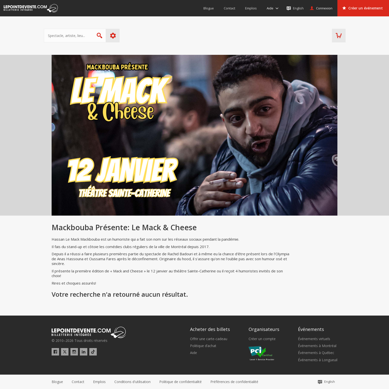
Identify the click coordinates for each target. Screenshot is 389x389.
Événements (311, 329)
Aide (193, 353)
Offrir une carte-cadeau (208, 339)
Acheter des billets (210, 329)
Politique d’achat (203, 346)
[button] (234, 382)
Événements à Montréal (317, 346)
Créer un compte (262, 339)
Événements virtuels (314, 339)
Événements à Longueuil (317, 360)
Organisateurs (264, 329)
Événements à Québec (316, 353)
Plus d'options (121, 35)
